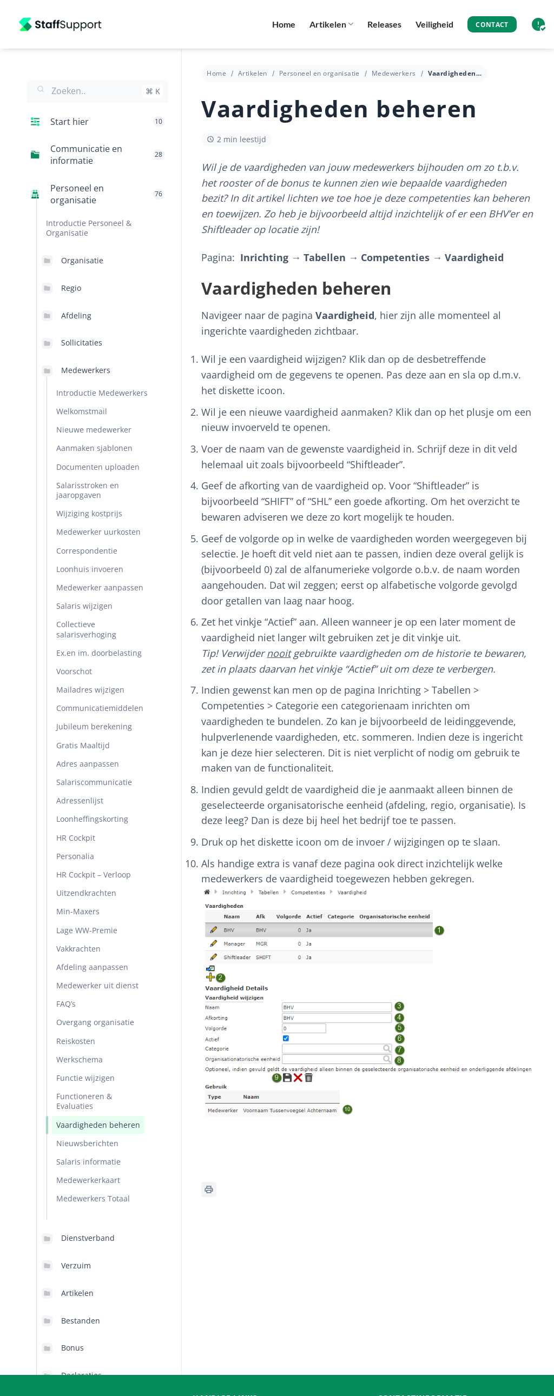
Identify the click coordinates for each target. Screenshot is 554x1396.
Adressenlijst (79, 800)
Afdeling (76, 315)
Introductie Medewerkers (102, 393)
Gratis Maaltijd (83, 745)
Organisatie (82, 260)
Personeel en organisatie (319, 73)
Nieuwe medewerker (93, 429)
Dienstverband (88, 1238)
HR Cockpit (75, 838)
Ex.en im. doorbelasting (99, 653)
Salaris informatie (88, 1161)
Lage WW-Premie (86, 930)
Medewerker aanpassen (99, 587)
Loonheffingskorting (92, 819)
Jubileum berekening (94, 726)
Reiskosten (75, 1041)
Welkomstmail (81, 411)
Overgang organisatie (95, 1022)
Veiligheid (434, 24)
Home (283, 24)
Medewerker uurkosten (98, 532)
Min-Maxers (78, 911)
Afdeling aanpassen (92, 967)
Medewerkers (85, 370)
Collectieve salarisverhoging (86, 629)
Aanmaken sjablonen (94, 448)
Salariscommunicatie (94, 782)
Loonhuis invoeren (89, 569)
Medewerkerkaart (88, 1180)
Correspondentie (86, 551)
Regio (71, 288)
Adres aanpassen (87, 764)
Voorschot (74, 671)
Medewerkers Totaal (93, 1198)
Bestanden (80, 1320)
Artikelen (331, 24)
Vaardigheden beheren (98, 1125)
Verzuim (76, 1265)
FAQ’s (66, 1004)
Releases (384, 24)
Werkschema (79, 1059)
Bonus (72, 1347)
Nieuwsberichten (87, 1143)
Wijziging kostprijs (89, 513)
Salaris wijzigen (84, 606)
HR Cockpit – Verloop (93, 874)
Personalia (75, 856)
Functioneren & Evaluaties (84, 1101)
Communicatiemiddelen (99, 708)
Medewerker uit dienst (97, 985)
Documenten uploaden (98, 467)
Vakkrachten (78, 948)
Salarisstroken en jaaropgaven (87, 490)
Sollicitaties (81, 342)
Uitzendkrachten (86, 893)
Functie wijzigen (85, 1078)
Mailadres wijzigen (90, 689)
